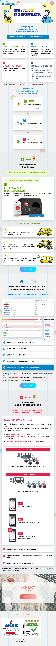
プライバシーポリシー (34, 614)
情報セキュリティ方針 (22, 614)
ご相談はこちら (28, 596)
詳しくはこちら (37, 108)
